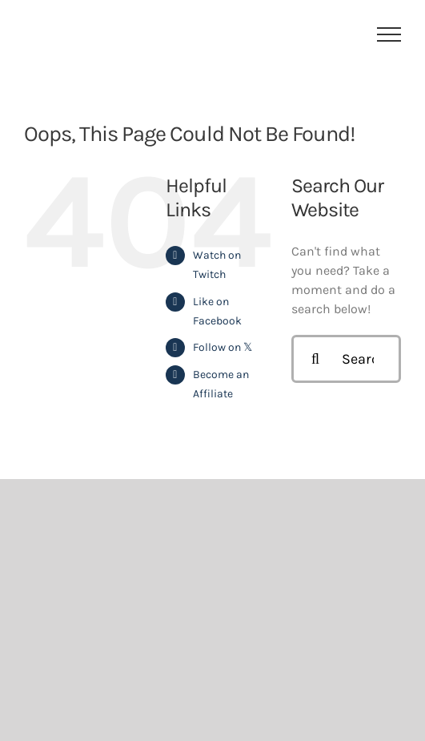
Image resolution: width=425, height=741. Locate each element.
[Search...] (346, 359)
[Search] (315, 359)
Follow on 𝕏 (222, 347)
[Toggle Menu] (389, 34)
